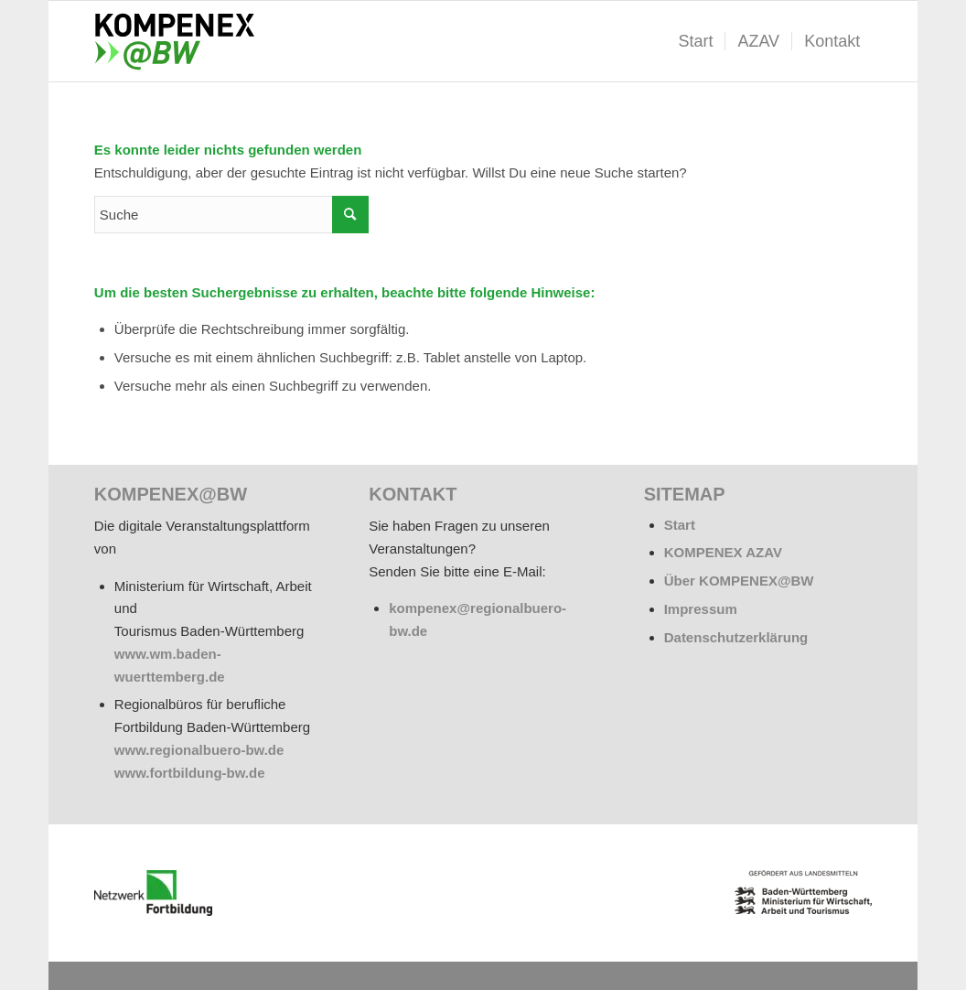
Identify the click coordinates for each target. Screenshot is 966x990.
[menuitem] (695, 41)
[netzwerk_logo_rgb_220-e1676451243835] (153, 893)
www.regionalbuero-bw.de (199, 750)
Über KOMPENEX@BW (739, 580)
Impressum (700, 609)
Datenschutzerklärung (736, 637)
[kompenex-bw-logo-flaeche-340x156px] (182, 41)
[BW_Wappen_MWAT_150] (803, 892)
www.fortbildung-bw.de (189, 772)
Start (679, 525)
